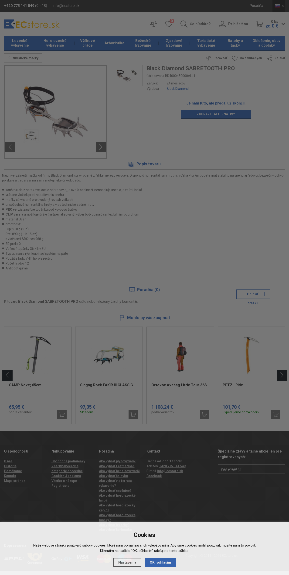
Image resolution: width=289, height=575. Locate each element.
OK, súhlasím (160, 562)
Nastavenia (127, 562)
